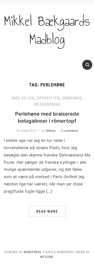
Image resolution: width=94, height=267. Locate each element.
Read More (47, 211)
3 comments (69, 130)
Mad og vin (23, 98)
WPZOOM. (47, 257)
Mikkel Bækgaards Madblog (47, 30)
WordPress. (33, 252)
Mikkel (50, 130)
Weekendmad (47, 104)
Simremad (71, 98)
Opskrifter (48, 98)
